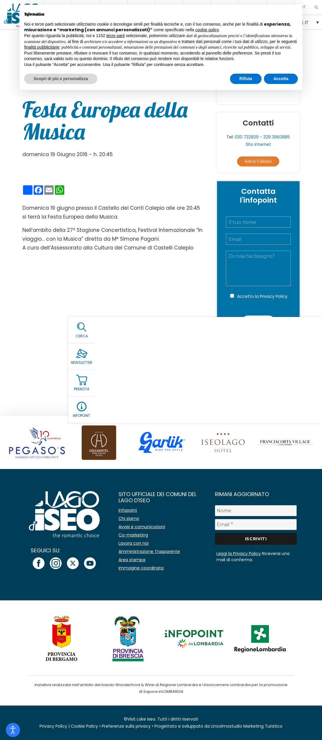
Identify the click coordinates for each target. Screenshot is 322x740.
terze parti (115, 35)
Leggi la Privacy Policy (238, 553)
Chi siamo (129, 518)
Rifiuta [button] (245, 78)
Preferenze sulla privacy (126, 726)
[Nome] (256, 510)
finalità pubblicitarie (41, 47)
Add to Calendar (258, 161)
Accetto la (262, 296)
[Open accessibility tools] (13, 730)
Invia (258, 321)
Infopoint (128, 510)
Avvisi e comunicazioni (142, 527)
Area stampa (132, 560)
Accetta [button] (280, 78)
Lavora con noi (134, 543)
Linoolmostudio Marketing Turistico (246, 726)
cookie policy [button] (207, 29)
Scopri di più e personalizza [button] (61, 78)
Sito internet (258, 144)
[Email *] (256, 524)
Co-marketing (133, 535)
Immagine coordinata (141, 568)
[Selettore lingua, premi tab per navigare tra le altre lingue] (308, 22)
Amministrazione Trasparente (149, 551)
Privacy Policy (274, 296)
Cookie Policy (84, 726)
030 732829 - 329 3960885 (262, 137)
